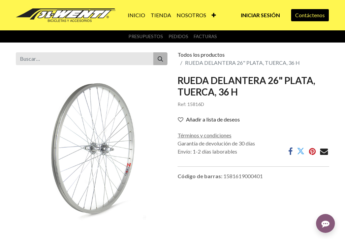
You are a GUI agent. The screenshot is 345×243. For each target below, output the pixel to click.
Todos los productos (201, 54)
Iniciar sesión (260, 15)
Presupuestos (145, 36)
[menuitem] (136, 15)
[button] (214, 15)
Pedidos (178, 36)
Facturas (205, 36)
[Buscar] (160, 58)
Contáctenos (310, 15)
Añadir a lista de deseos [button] (209, 119)
